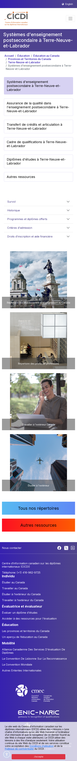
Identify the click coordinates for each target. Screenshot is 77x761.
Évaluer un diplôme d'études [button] (19, 612)
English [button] (69, 4)
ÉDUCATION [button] (10, 625)
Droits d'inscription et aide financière (30, 236)
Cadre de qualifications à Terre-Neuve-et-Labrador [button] (37, 144)
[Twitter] (66, 547)
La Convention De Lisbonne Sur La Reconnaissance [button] (34, 658)
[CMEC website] (38, 696)
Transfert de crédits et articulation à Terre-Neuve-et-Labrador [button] (34, 126)
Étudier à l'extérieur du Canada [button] (21, 594)
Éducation (23, 55)
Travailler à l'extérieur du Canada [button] (23, 600)
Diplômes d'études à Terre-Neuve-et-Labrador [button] (36, 161)
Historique (13, 210)
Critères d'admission (19, 227)
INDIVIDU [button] (8, 576)
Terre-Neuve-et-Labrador (24, 62)
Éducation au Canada (46, 55)
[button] (16, 18)
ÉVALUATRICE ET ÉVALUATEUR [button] (22, 606)
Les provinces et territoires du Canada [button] (25, 631)
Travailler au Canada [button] (15, 588)
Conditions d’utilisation (42, 746)
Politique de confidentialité (19, 748)
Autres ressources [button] (21, 177)
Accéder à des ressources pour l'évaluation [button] (29, 618)
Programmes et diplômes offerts (27, 219)
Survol (11, 201)
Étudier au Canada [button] (13, 582)
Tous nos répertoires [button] (38, 508)
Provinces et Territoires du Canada (29, 59)
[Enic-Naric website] (38, 713)
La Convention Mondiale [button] (17, 664)
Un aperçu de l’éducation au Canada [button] (24, 637)
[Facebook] (59, 547)
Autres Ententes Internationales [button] (21, 670)
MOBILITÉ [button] (8, 643)
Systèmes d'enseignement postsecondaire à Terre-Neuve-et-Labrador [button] (33, 86)
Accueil (9, 55)
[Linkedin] (72, 547)
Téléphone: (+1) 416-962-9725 (21, 572)
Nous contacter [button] (12, 548)
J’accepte (38, 756)
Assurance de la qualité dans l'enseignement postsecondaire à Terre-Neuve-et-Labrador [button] (38, 107)
